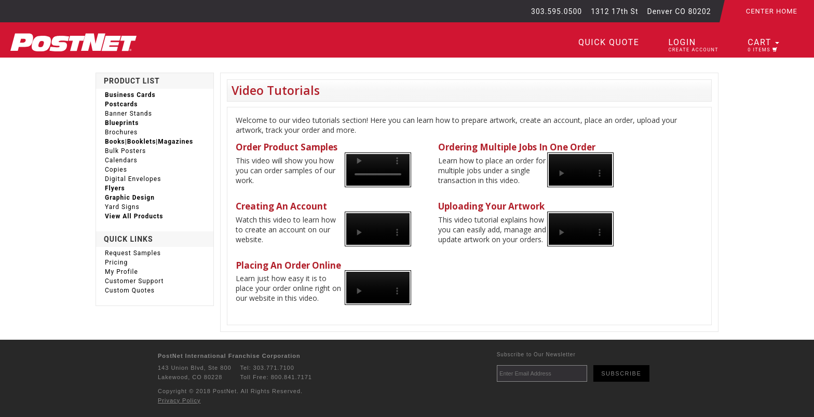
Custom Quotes (130, 290)
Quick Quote (608, 42)
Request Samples (133, 253)
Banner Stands (128, 113)
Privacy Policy (179, 400)
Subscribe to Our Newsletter (536, 354)
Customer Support (134, 281)
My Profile (121, 271)
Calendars (121, 160)
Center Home (771, 11)
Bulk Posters (125, 151)
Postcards (121, 104)
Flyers (115, 188)
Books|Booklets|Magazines (149, 141)
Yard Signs (122, 207)
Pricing (116, 262)
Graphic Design (130, 197)
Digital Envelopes (133, 179)
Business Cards (130, 95)
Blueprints (122, 123)
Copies (116, 169)
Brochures (121, 132)
